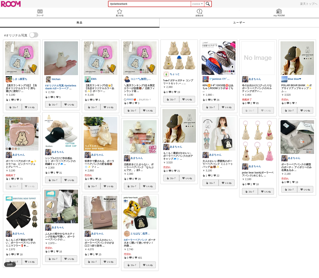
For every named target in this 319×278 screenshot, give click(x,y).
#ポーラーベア (60, 88)
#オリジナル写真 (54, 85)
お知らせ (199, 13)
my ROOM (279, 13)
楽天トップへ (308, 3)
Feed (40, 13)
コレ (15, 107)
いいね (31, 107)
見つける (120, 13)
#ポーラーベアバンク (136, 239)
